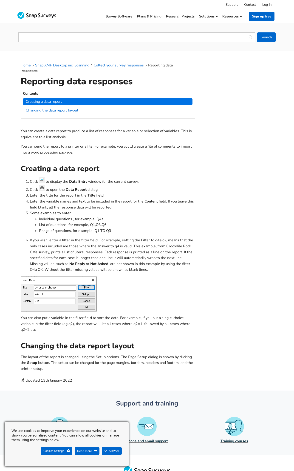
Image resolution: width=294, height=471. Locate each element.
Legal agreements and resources (176, 456)
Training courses (234, 402)
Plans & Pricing (149, 16)
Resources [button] (232, 16)
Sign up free (261, 16)
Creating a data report (226, 72)
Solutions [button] (208, 16)
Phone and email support (147, 401)
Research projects (180, 16)
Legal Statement (131, 456)
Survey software (119, 16)
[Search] (266, 37)
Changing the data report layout (234, 81)
